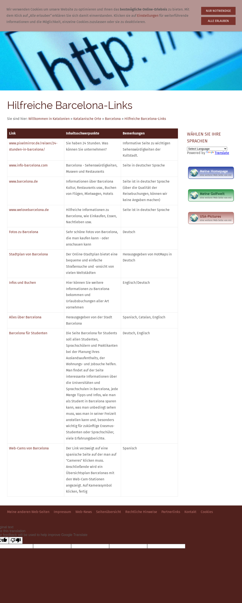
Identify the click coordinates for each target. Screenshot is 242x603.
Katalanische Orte (87, 119)
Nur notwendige (218, 11)
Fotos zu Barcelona (23, 232)
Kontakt (190, 512)
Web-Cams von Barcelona (29, 448)
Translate (217, 153)
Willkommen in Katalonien (49, 119)
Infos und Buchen (22, 283)
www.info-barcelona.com (28, 165)
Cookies (207, 512)
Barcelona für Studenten (28, 333)
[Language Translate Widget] (207, 149)
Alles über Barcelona (25, 317)
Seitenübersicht (108, 512)
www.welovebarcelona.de (29, 210)
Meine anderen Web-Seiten (28, 512)
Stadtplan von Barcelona (28, 254)
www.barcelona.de (23, 181)
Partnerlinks (170, 512)
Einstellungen (147, 16)
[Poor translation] (16, 540)
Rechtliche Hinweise (141, 512)
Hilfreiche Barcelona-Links (145, 119)
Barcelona (113, 119)
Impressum (62, 512)
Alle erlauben (218, 21)
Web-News (83, 512)
